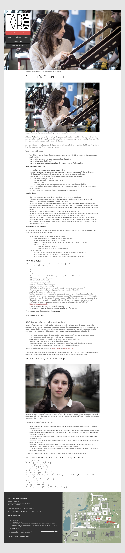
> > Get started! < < (18, 33)
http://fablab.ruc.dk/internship (39, 304)
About (9, 37)
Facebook (10, 536)
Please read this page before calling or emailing (21, 508)
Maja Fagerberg (68, 348)
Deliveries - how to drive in (26, 532)
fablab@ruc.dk (37, 511)
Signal (27, 536)
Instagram (22, 536)
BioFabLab (18, 41)
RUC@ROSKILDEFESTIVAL (18, 46)
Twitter (16, 536)
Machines (18, 37)
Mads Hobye (56, 348)
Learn (26, 37)
